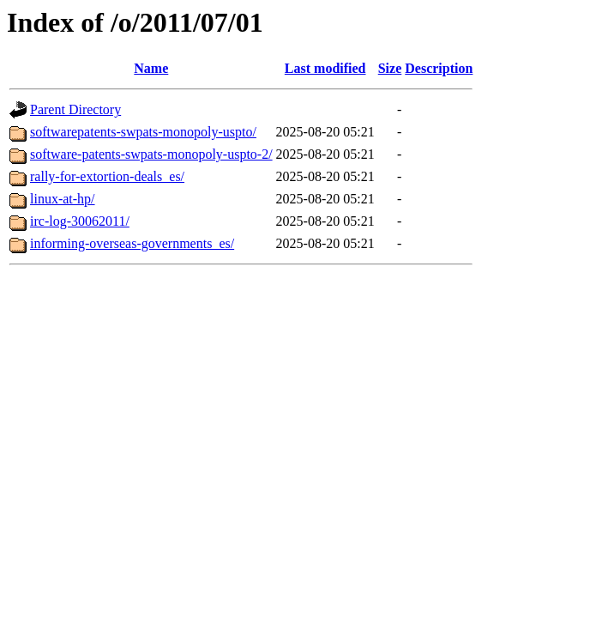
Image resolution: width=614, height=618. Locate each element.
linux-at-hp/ (62, 198)
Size (390, 68)
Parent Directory (75, 109)
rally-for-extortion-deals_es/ (107, 176)
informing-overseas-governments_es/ (132, 243)
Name (151, 68)
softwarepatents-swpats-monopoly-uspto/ (143, 131)
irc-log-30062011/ (79, 221)
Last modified (325, 68)
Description (439, 68)
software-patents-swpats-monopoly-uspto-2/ (151, 154)
